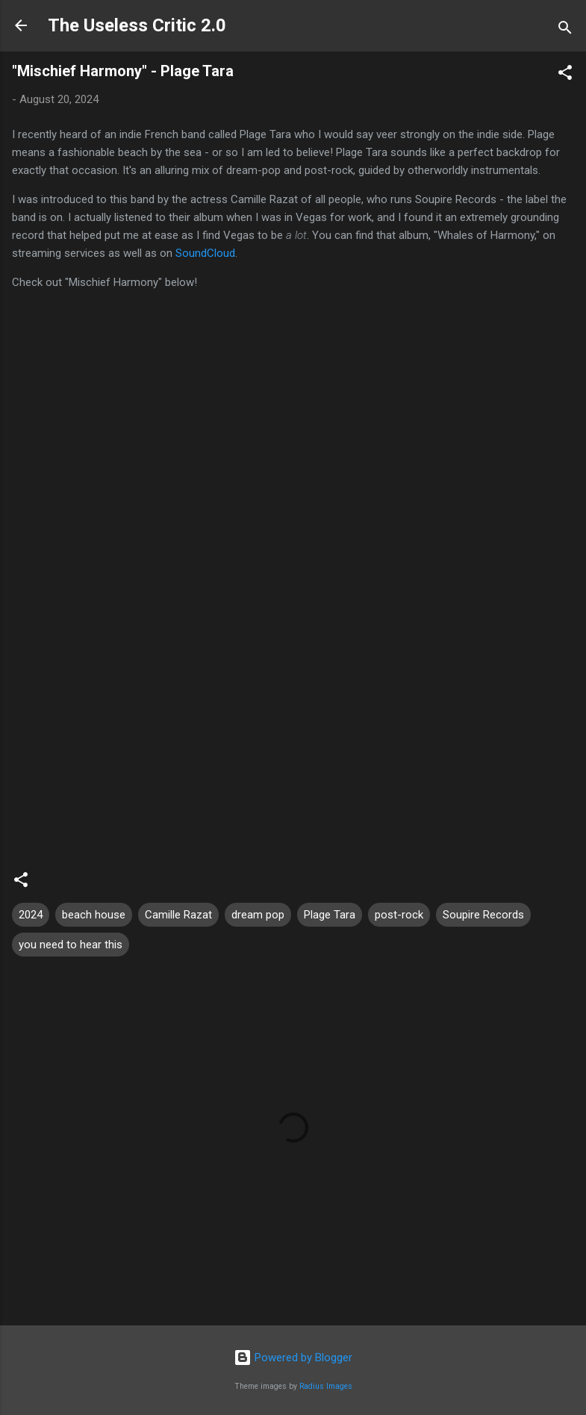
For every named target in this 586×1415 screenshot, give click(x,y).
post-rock (399, 914)
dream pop (257, 914)
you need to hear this (70, 944)
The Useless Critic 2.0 (137, 25)
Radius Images (325, 1386)
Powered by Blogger (293, 1357)
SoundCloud (205, 253)
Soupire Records (483, 914)
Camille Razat (178, 914)
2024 (31, 914)
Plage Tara (329, 914)
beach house (93, 914)
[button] (565, 75)
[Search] (565, 30)
